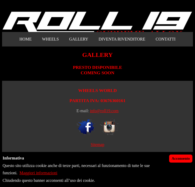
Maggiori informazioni (38, 173)
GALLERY (78, 39)
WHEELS (50, 39)
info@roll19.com (104, 111)
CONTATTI (166, 39)
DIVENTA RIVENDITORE (122, 39)
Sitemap (97, 144)
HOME (25, 39)
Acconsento (181, 158)
